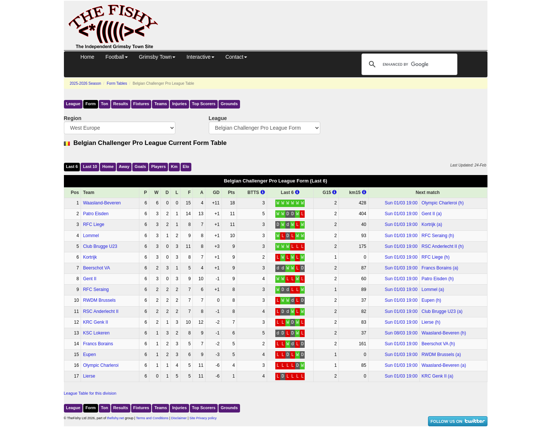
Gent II (89, 278)
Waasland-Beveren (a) (444, 365)
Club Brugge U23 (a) (442, 311)
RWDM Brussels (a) (441, 354)
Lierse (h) (431, 322)
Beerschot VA (96, 268)
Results (120, 103)
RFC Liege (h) (436, 257)
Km (174, 166)
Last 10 (90, 166)
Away (124, 166)
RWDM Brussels (99, 300)
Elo (186, 166)
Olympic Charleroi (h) (443, 203)
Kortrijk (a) (432, 224)
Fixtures (141, 103)
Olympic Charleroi (100, 365)
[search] (408, 64)
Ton (104, 103)
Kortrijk (90, 257)
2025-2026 (85, 83)
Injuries (179, 103)
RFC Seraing (95, 289)
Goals (140, 166)
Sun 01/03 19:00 (401, 203)
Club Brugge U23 (100, 246)
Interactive (200, 57)
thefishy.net (115, 418)
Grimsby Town (157, 57)
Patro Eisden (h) (438, 278)
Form (90, 103)
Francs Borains (98, 343)
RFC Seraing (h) (438, 235)
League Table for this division (90, 393)
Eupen (89, 354)
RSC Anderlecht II (100, 311)
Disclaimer (179, 418)
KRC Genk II (95, 322)
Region (72, 118)
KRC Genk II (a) (437, 376)
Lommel (91, 235)
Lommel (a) (433, 289)
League (73, 103)
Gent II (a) (432, 213)
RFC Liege (93, 224)
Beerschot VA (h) (438, 343)
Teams (160, 103)
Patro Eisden (95, 213)
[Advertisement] (329, 18)
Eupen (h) (431, 300)
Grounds (229, 103)
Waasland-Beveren (102, 203)
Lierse (89, 376)
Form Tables (117, 83)
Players (158, 166)
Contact (236, 57)
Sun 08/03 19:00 (401, 333)
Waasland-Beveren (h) (444, 333)
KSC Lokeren (96, 333)
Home (87, 57)
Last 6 (72, 166)
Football (117, 57)
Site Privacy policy (203, 418)
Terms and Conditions (152, 418)
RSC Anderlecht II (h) (443, 246)
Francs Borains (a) (440, 268)
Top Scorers (203, 103)
